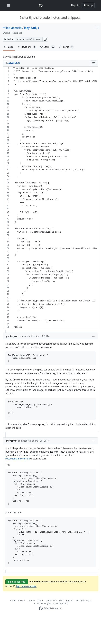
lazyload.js (31, 28)
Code (9, 46)
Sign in (75, 5)
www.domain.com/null (17, 458)
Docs (61, 600)
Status (40, 600)
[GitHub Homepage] (41, 608)
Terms (13, 600)
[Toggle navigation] (8, 5)
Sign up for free (16, 581)
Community (51, 600)
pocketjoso (12, 336)
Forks (66, 47)
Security (31, 600)
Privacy (21, 600)
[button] (45, 39)
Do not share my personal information (50, 603)
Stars (47, 47)
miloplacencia (12, 28)
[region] (50, 198)
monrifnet (11, 440)
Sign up (88, 5)
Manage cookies (83, 600)
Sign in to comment (26, 586)
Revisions (27, 47)
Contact (69, 600)
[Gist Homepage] (41, 5)
